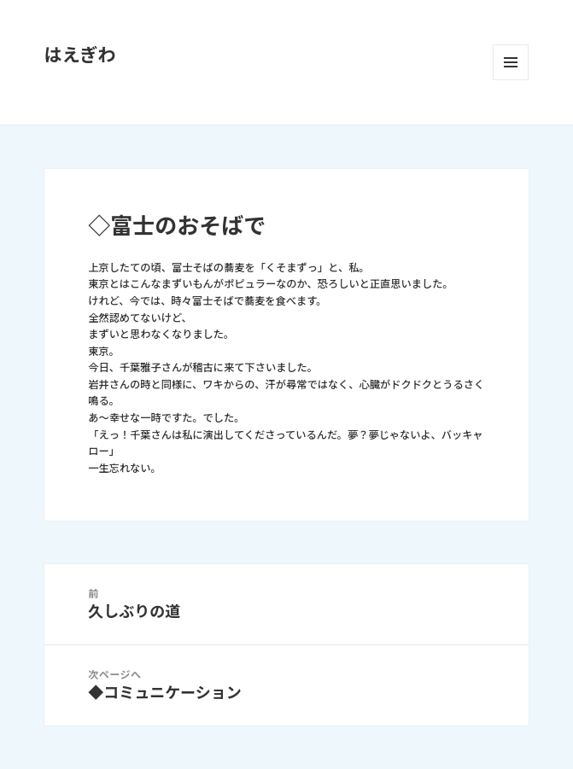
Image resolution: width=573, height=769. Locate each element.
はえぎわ (80, 55)
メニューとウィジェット (511, 62)
